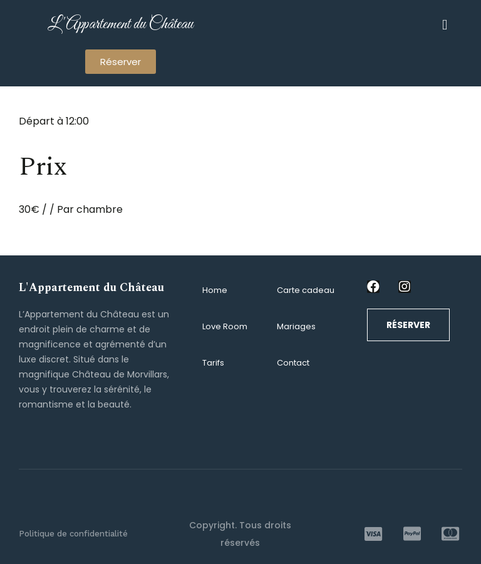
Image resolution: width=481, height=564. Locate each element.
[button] (120, 61)
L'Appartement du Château (120, 24)
